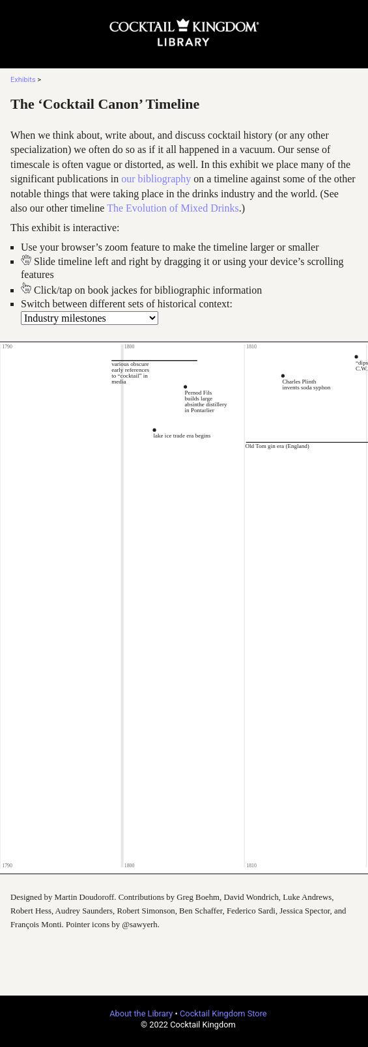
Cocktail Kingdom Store (223, 1013)
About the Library (141, 1013)
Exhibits (23, 80)
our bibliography (156, 178)
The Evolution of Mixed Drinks (173, 208)
